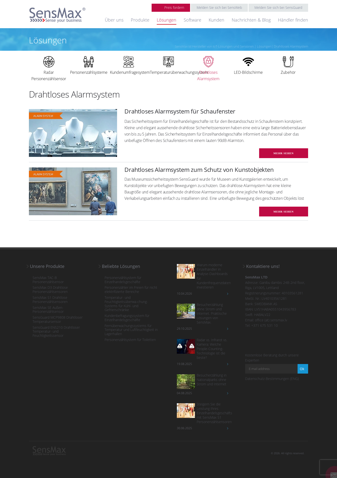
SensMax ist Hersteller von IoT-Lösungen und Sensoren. (214, 46)
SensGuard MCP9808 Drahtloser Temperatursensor (58, 319)
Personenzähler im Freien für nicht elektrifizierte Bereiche (131, 290)
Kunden (216, 20)
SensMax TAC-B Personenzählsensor (48, 280)
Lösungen (166, 20)
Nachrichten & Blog (251, 20)
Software (192, 20)
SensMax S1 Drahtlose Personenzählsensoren (50, 300)
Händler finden (293, 20)
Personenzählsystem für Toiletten (130, 340)
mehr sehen (284, 153)
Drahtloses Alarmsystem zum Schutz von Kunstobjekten (199, 169)
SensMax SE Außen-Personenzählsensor (48, 310)
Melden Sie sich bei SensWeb (219, 7)
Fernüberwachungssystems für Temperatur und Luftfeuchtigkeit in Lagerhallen (131, 330)
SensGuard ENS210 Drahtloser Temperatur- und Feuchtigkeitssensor (56, 332)
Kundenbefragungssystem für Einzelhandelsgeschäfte (127, 318)
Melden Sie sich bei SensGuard (278, 7)
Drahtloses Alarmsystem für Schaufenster (179, 111)
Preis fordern (174, 7)
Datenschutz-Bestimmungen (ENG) (272, 378)
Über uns (114, 20)
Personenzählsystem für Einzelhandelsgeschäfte (123, 280)
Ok (302, 368)
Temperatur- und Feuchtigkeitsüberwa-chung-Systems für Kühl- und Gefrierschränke (126, 304)
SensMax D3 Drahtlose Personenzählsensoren (50, 290)
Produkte (140, 20)
